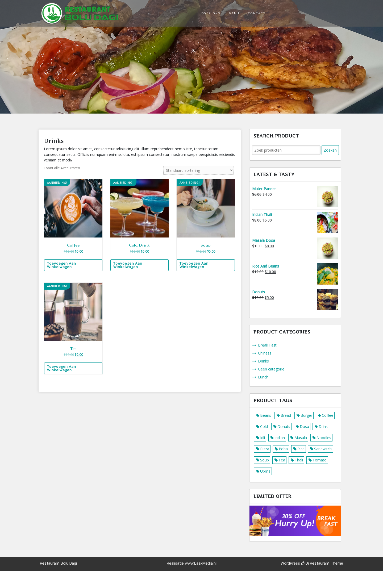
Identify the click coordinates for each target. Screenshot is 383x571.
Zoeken (330, 150)
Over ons (210, 13)
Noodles (324, 437)
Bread (286, 415)
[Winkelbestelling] (198, 170)
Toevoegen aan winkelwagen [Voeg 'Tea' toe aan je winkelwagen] (61, 368)
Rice (301, 448)
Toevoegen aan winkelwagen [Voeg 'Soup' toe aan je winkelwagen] (194, 265)
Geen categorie (271, 369)
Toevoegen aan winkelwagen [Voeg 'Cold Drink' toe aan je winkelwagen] (127, 265)
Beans (265, 415)
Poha (283, 448)
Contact (256, 13)
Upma (265, 471)
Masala (300, 437)
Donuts (283, 426)
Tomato (320, 459)
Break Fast (267, 345)
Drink (323, 426)
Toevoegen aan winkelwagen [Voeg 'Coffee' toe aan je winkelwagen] (61, 265)
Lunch (263, 377)
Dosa (304, 426)
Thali (299, 459)
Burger (306, 415)
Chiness (264, 353)
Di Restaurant (315, 563)
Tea (281, 459)
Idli (262, 437)
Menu (234, 13)
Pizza (264, 448)
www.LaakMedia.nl (201, 563)
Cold (264, 426)
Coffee (327, 415)
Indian (279, 437)
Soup (264, 459)
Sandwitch (323, 448)
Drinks (263, 361)
